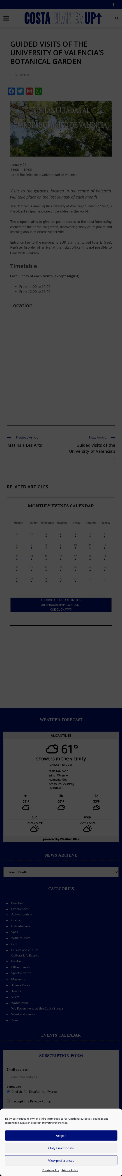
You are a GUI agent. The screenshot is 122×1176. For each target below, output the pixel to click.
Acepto (61, 1136)
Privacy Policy (70, 1170)
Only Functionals (61, 1148)
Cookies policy (50, 1170)
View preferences (61, 1160)
